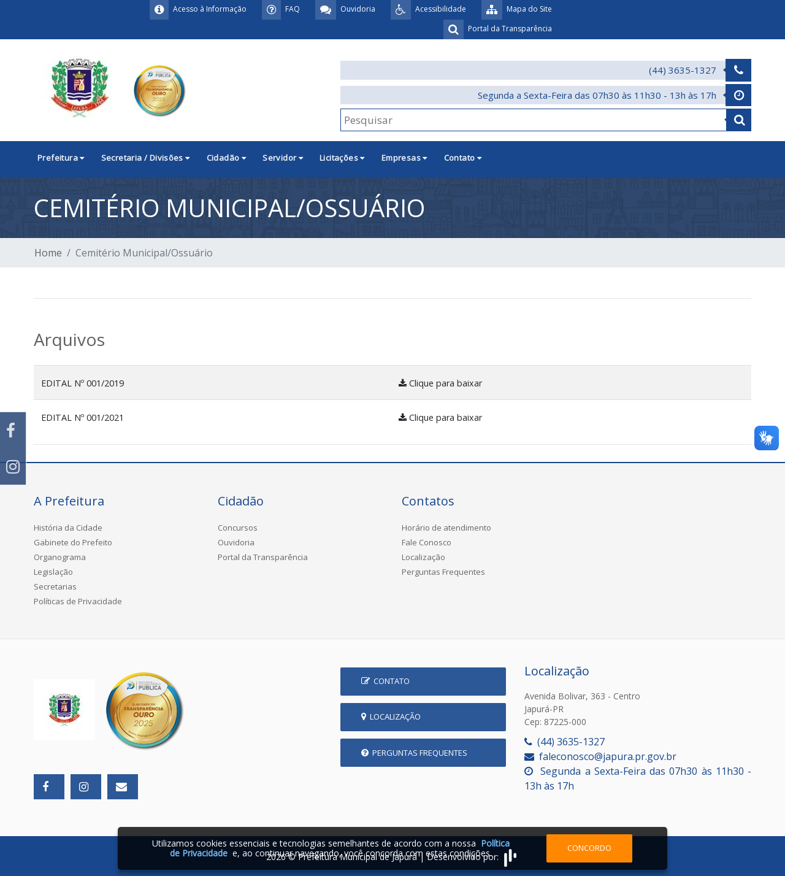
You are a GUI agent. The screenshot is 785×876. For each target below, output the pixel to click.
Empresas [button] (404, 157)
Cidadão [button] (227, 157)
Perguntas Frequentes (443, 571)
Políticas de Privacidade (78, 601)
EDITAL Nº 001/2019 (82, 383)
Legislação (53, 571)
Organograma (60, 557)
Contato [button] (463, 157)
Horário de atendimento (446, 527)
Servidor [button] (282, 157)
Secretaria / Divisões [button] (145, 157)
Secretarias (55, 586)
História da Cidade (68, 527)
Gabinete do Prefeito (73, 542)
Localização (423, 557)
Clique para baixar (440, 383)
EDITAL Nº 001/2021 (82, 417)
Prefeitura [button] (61, 157)
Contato (385, 680)
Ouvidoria (236, 542)
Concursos (238, 527)
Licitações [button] (342, 157)
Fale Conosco (426, 542)
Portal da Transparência (263, 557)
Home (48, 252)
